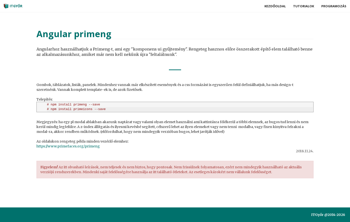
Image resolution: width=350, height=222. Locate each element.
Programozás (333, 6)
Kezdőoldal (275, 6)
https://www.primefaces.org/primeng (68, 146)
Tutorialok (303, 6)
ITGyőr (13, 6)
